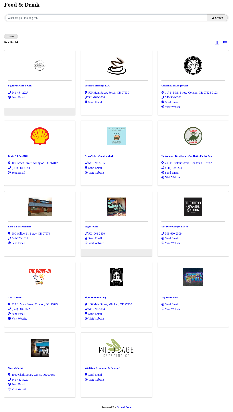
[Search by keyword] (106, 17)
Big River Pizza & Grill (20, 85)
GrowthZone (123, 407)
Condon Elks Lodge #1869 (175, 85)
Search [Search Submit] (217, 17)
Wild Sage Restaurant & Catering (102, 368)
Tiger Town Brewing (95, 297)
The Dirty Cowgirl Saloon (174, 226)
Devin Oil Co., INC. (18, 156)
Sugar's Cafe (91, 226)
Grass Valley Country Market (100, 156)
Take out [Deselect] (11, 36)
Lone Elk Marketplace (19, 226)
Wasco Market (15, 368)
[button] (217, 43)
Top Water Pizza (169, 297)
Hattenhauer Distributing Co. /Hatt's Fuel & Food (187, 156)
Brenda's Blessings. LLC (97, 85)
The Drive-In (14, 297)
